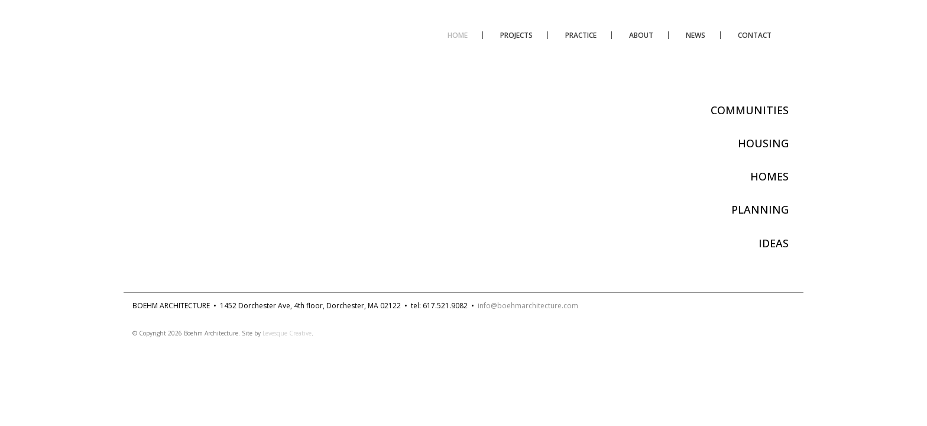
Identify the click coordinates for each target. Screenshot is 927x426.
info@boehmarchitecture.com (528, 306)
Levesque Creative (287, 333)
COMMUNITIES (750, 110)
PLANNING (760, 209)
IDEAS (774, 243)
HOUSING (763, 143)
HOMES (769, 176)
